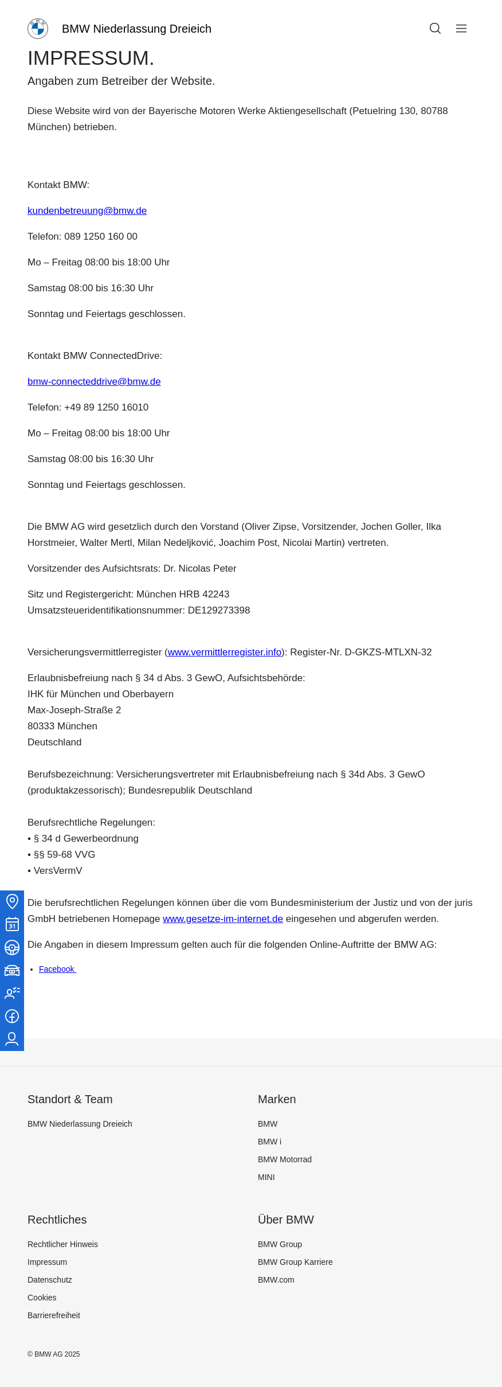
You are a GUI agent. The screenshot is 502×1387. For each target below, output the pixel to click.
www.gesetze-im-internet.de (223, 918)
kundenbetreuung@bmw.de (87, 210)
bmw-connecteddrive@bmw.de (94, 381)
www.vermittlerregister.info (224, 652)
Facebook (57, 969)
